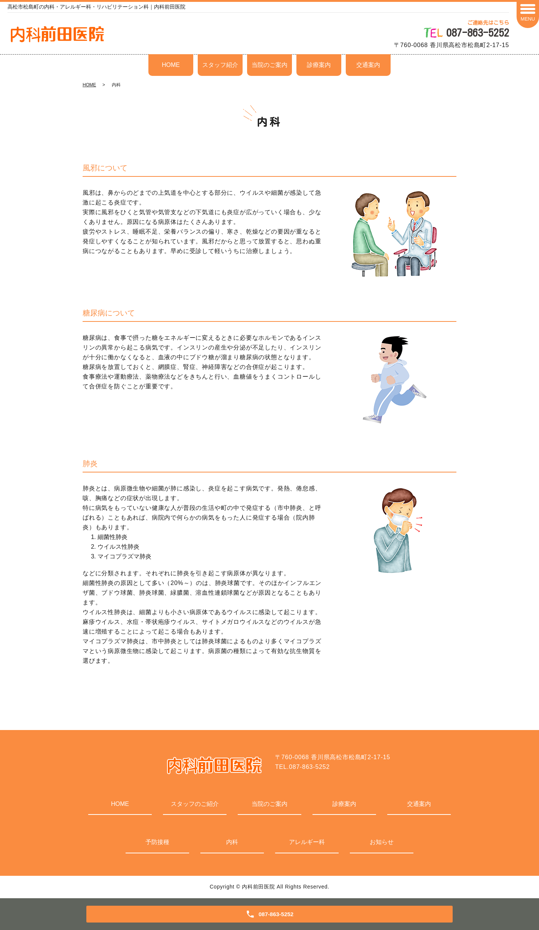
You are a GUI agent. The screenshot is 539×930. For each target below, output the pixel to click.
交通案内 (368, 65)
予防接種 (157, 842)
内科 (232, 842)
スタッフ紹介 (220, 65)
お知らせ (382, 842)
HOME (171, 65)
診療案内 (319, 65)
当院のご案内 (269, 65)
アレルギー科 (307, 842)
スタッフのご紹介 (195, 804)
